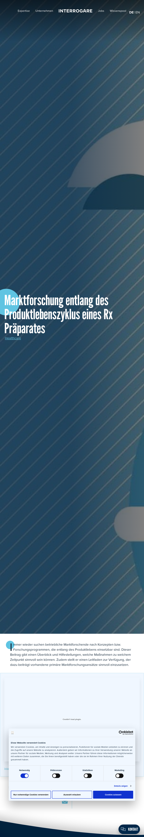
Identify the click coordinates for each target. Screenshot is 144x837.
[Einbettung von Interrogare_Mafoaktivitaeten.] (72, 719)
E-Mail (65, 801)
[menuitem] (131, 13)
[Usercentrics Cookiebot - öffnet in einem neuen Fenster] (121, 733)
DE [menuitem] (131, 13)
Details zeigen (121, 786)
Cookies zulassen (113, 794)
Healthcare (13, 338)
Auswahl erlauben (72, 794)
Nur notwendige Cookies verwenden (31, 794)
